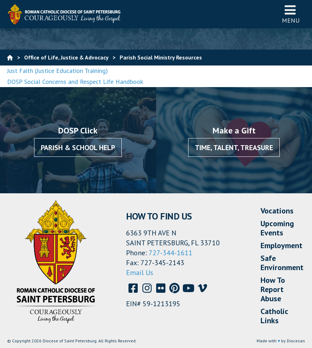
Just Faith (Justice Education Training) (57, 71)
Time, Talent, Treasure (234, 147)
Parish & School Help (78, 147)
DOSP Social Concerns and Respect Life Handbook (75, 82)
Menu (291, 14)
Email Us (139, 272)
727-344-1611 (170, 252)
